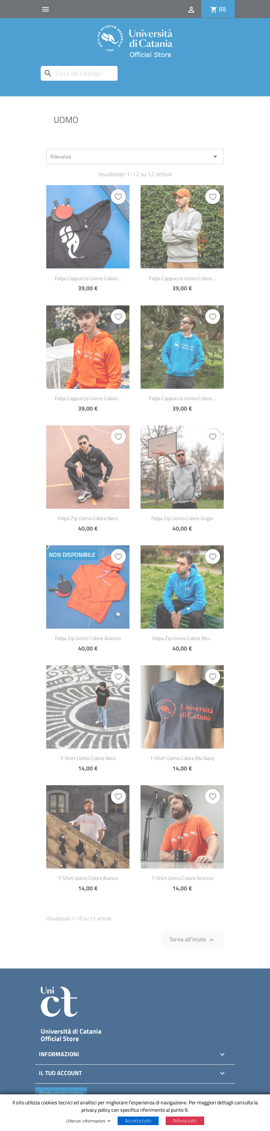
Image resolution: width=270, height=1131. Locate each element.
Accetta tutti (138, 1120)
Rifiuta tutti (185, 1120)
